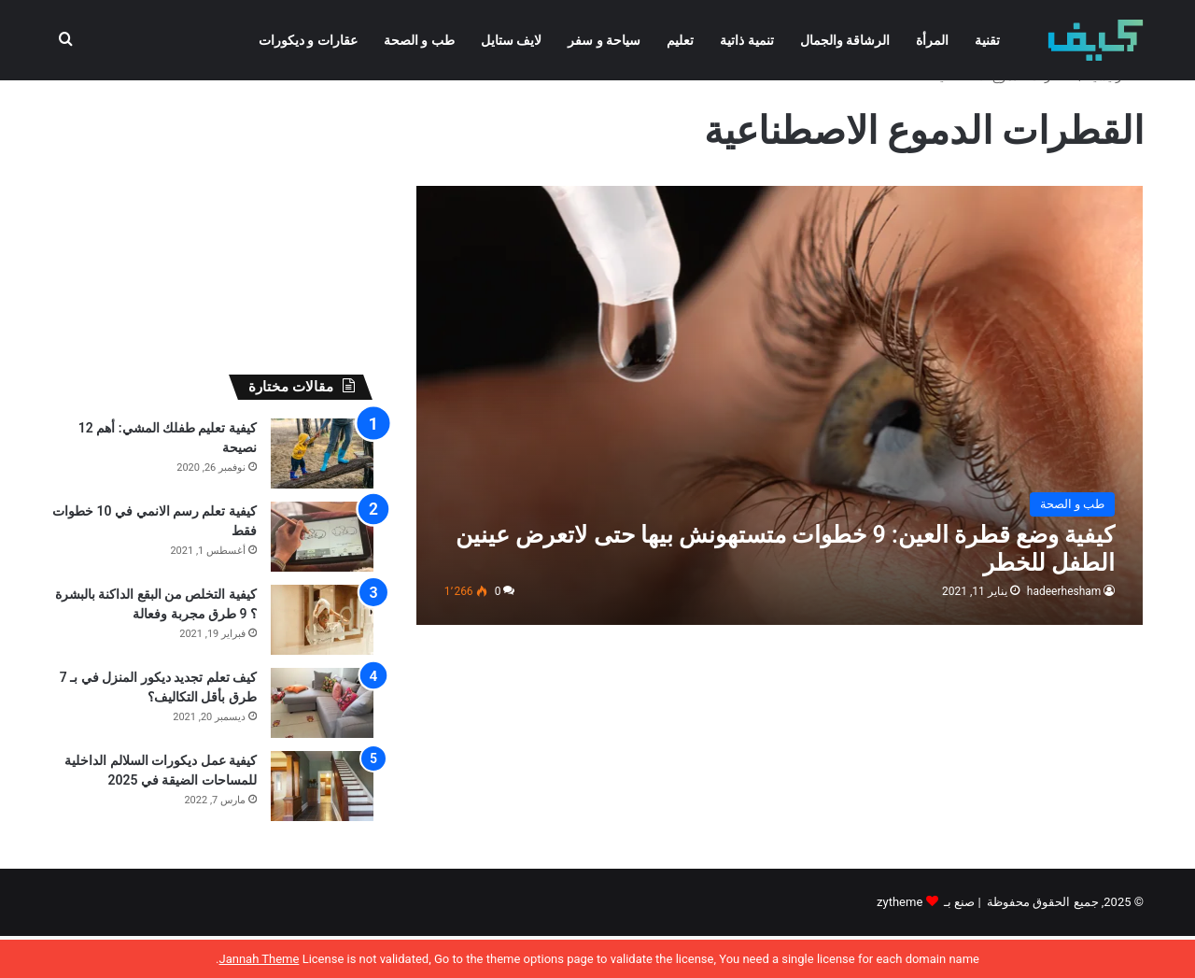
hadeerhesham (1064, 633)
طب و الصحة (419, 40)
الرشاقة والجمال (845, 40)
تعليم (680, 40)
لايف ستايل (511, 40)
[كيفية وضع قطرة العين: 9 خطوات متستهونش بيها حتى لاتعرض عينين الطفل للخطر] (780, 447)
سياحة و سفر (604, 40)
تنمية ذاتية (746, 40)
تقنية (987, 40)
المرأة (932, 40)
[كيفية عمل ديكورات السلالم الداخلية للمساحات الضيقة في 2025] (322, 828)
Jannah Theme (258, 959)
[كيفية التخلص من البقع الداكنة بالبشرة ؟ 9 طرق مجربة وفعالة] (322, 662)
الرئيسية (1115, 118)
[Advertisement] (212, 239)
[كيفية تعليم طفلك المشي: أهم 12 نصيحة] (322, 496)
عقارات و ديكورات (308, 40)
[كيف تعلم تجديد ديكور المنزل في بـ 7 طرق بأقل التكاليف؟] (322, 745)
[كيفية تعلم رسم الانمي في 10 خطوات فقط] (322, 579)
